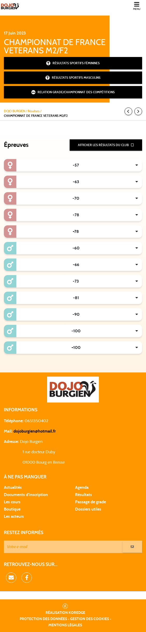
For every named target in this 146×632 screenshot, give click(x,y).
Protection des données (43, 619)
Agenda (82, 487)
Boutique (12, 509)
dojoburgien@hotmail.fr (34, 431)
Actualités (13, 487)
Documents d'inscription (26, 495)
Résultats (83, 495)
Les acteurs (14, 516)
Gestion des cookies (89, 619)
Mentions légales (65, 625)
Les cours (12, 502)
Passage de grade (90, 502)
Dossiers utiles (88, 509)
